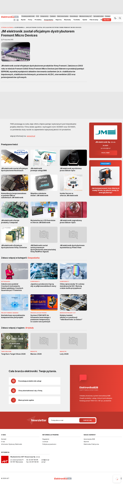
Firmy (30, 20)
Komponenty (44, 16)
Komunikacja (74, 16)
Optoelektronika (98, 16)
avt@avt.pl (45, 460)
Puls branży (94, 20)
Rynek (23, 20)
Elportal (86, 441)
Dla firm (107, 20)
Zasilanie (53, 16)
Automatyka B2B (89, 439)
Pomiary (107, 16)
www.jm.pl (31, 136)
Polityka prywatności (49, 444)
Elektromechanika (62, 16)
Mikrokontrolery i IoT (85, 16)
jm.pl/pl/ (105, 145)
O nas (3, 441)
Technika (76, 20)
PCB (37, 16)
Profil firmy (105, 152)
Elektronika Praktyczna (91, 444)
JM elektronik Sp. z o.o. (105, 142)
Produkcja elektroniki (28, 16)
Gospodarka (48, 20)
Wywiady (67, 20)
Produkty (38, 20)
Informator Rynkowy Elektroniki (11, 444)
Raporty (59, 20)
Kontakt (3, 439)
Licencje (45, 441)
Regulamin (45, 439)
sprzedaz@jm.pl (105, 148)
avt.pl (43, 462)
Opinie (84, 20)
